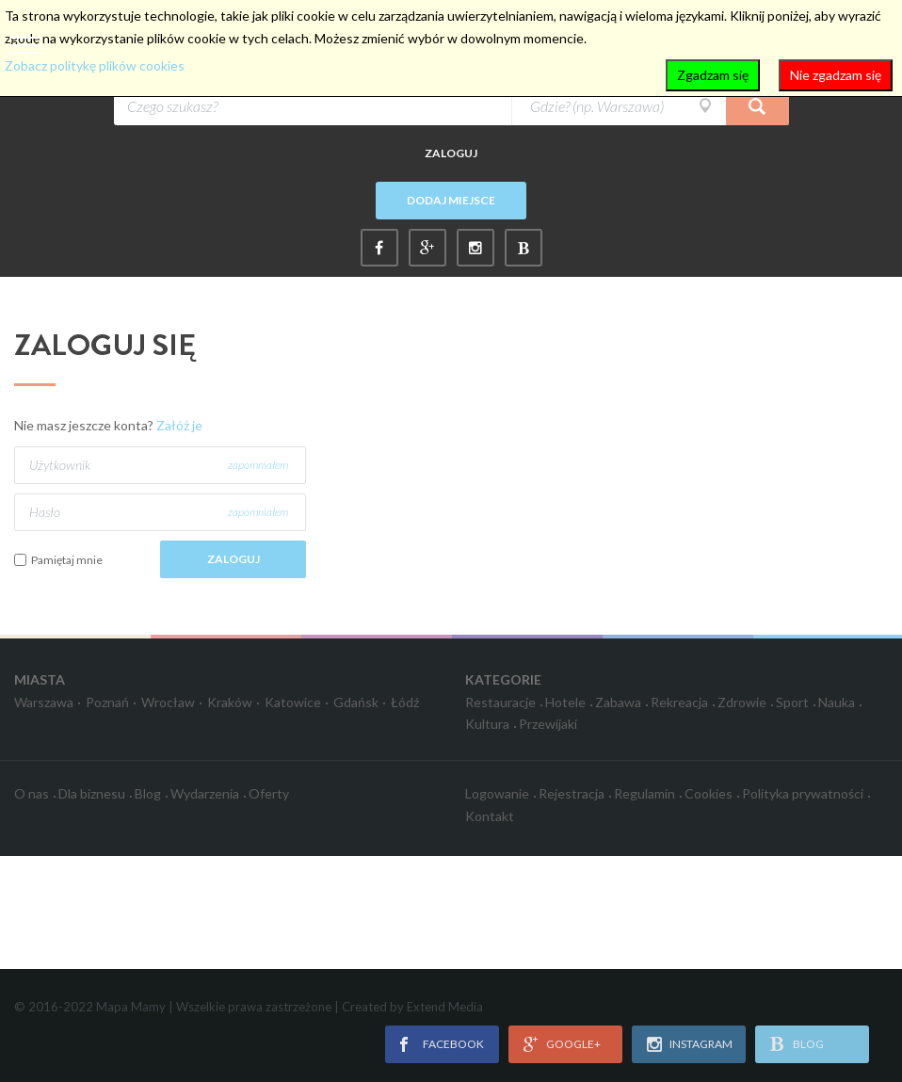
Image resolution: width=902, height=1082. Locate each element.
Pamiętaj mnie (67, 560)
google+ (573, 1044)
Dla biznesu (91, 793)
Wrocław (168, 702)
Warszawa (43, 702)
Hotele (565, 702)
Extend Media (445, 1006)
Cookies (709, 793)
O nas (31, 793)
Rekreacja (679, 702)
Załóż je (179, 425)
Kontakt (489, 816)
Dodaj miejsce (451, 200)
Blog (148, 793)
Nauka (836, 702)
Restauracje (500, 702)
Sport (792, 702)
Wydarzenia (204, 793)
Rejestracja (571, 793)
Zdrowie (741, 702)
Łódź (405, 702)
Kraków (229, 702)
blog (808, 1044)
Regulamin (644, 793)
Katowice (293, 702)
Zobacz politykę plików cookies (95, 65)
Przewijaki (548, 724)
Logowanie (497, 793)
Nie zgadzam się (835, 75)
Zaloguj (451, 153)
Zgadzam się (713, 75)
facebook (453, 1044)
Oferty (269, 793)
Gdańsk (356, 702)
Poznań (107, 702)
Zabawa (618, 702)
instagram (701, 1044)
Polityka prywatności (802, 793)
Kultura (487, 724)
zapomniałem (258, 465)
